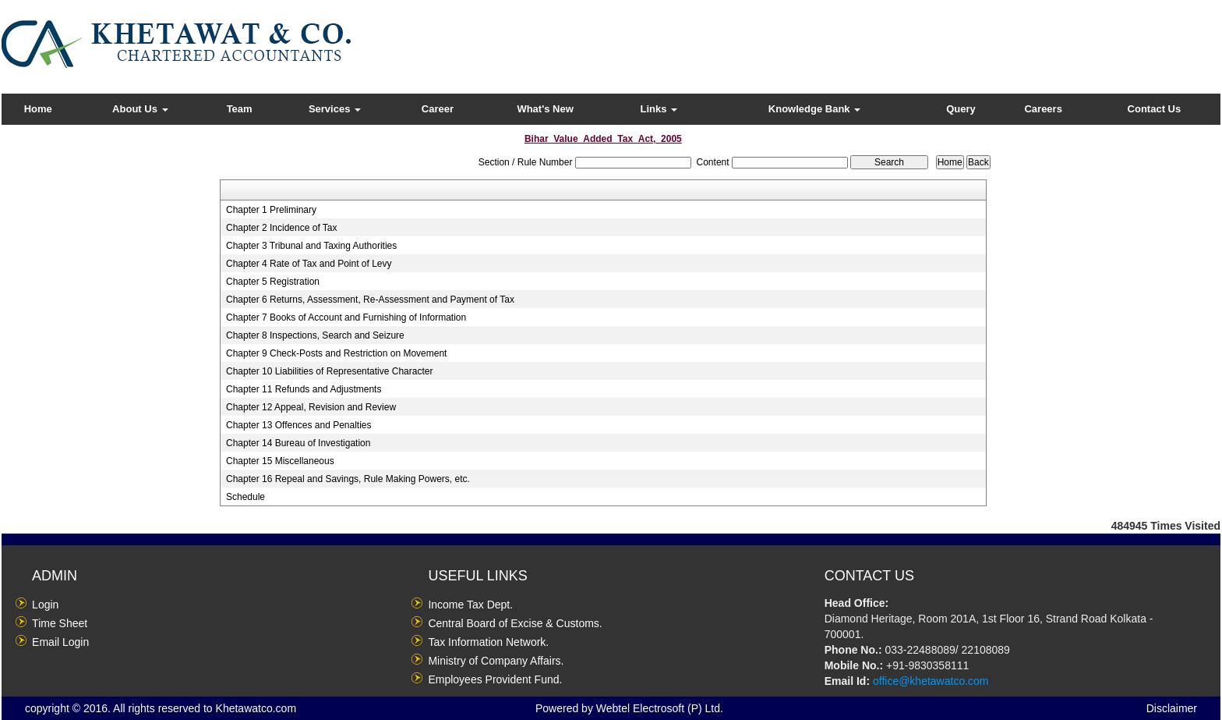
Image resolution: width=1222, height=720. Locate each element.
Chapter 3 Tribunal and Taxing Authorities (311, 245)
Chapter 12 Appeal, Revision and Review (311, 407)
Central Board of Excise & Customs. (515, 623)
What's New (545, 109)
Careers (1042, 109)
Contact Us (1154, 109)
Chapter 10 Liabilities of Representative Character (329, 371)
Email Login (60, 642)
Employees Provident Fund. (495, 679)
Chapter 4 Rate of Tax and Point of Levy (309, 263)
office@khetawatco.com (931, 681)
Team (240, 109)
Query (961, 109)
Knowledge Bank (814, 109)
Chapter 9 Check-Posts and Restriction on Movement (336, 353)
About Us (140, 109)
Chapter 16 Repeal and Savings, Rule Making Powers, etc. (348, 478)
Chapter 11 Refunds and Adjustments (303, 389)
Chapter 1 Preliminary (271, 209)
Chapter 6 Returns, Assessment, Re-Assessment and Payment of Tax (370, 299)
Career (438, 109)
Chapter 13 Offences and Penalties (299, 425)
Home (38, 109)
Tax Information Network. (488, 642)
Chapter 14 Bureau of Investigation (298, 443)
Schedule (245, 496)
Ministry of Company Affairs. (495, 660)
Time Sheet (59, 623)
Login (45, 604)
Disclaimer (1171, 708)
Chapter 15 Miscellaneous (280, 461)
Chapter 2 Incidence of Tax (281, 227)
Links (659, 109)
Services (335, 109)
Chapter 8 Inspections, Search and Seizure (315, 335)
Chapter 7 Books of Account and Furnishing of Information (346, 317)
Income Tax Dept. (470, 604)
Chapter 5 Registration (273, 281)
